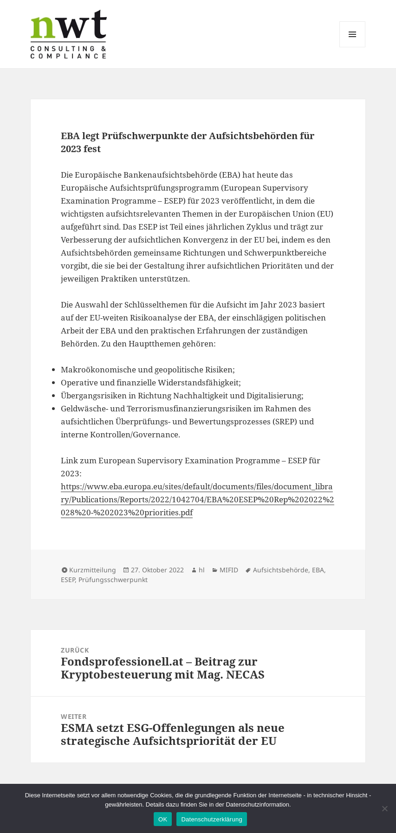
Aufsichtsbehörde (280, 569)
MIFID (229, 569)
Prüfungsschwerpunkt (113, 579)
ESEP (68, 579)
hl (202, 569)
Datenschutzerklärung (211, 819)
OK (162, 819)
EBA (318, 569)
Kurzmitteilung (92, 569)
